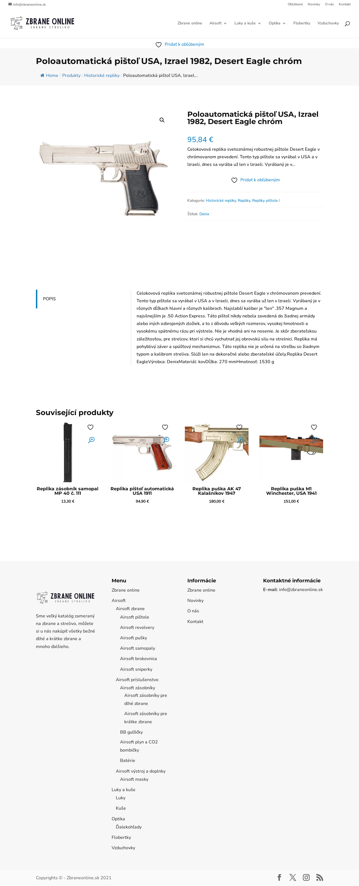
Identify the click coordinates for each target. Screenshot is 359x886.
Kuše (121, 808)
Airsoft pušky (133, 638)
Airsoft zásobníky (137, 688)
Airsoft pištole (134, 617)
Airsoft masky (134, 779)
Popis (49, 299)
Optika (274, 23)
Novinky (314, 4)
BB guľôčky (131, 732)
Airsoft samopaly (137, 648)
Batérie (127, 760)
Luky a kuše (245, 23)
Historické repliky (221, 200)
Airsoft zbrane (130, 609)
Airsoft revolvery (137, 627)
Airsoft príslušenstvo (137, 680)
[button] (162, 120)
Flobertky (301, 23)
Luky (120, 798)
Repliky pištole (265, 200)
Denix (204, 214)
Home (49, 75)
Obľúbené (295, 4)
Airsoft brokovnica (138, 659)
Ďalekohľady (129, 827)
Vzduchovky (328, 23)
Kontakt (345, 4)
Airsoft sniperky (136, 669)
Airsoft (216, 23)
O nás (329, 4)
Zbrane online (190, 23)
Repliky (244, 200)
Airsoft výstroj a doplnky (140, 771)
